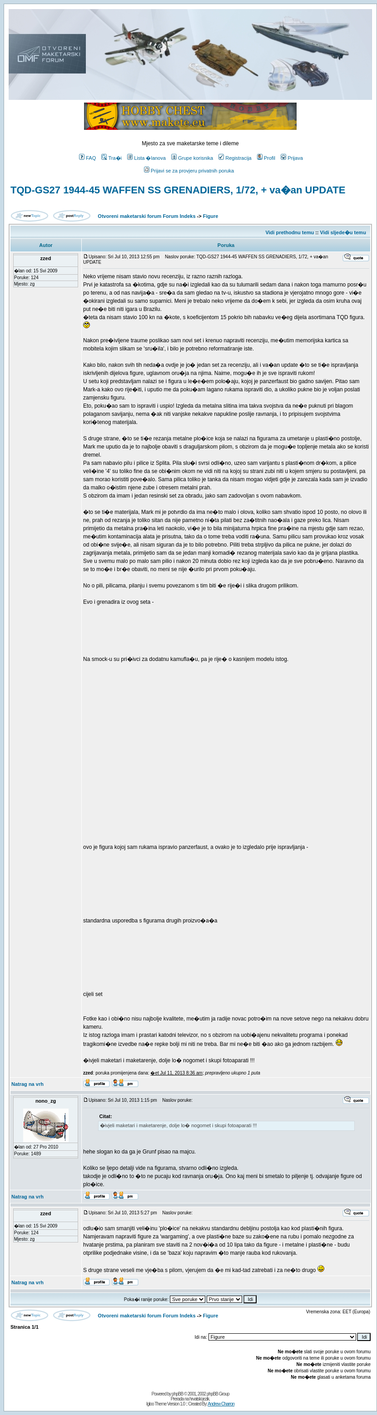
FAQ (87, 158)
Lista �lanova (146, 158)
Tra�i (111, 158)
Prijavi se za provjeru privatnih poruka (189, 170)
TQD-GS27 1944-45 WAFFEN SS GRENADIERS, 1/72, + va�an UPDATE (177, 190)
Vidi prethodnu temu (289, 232)
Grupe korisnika (192, 158)
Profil (266, 158)
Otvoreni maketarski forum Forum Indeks (146, 216)
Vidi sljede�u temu (343, 232)
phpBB (177, 1393)
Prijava (292, 158)
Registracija (234, 158)
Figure (210, 216)
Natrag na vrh (27, 1084)
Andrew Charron (221, 1403)
